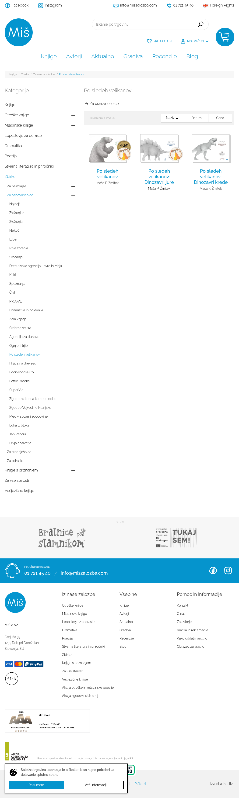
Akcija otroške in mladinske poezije (88, 687)
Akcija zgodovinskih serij (80, 696)
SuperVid (16, 390)
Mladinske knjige (19, 125)
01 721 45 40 (37, 573)
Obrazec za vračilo (190, 646)
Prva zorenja (18, 248)
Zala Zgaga (18, 319)
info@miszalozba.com (84, 573)
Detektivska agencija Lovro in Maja (35, 266)
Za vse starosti (17, 480)
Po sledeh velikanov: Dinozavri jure (159, 176)
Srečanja (15, 257)
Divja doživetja (20, 443)
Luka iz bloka (19, 425)
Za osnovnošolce (44, 74)
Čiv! (12, 292)
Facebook (213, 570)
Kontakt (182, 605)
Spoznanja (17, 283)
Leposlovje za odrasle (23, 135)
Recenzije (164, 56)
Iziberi (13, 239)
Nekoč (14, 230)
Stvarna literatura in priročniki (29, 166)
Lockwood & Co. (21, 372)
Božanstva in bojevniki (26, 310)
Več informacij (95, 785)
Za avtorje (184, 622)
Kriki (12, 275)
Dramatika (13, 146)
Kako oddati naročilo (192, 638)
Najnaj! (14, 204)
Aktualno (102, 56)
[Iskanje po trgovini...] (142, 24)
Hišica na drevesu (22, 363)
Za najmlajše (16, 186)
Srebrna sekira (20, 328)
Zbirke (25, 74)
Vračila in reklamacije (192, 630)
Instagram (228, 570)
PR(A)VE (15, 301)
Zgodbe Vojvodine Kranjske (30, 407)
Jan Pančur (17, 434)
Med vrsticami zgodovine (28, 416)
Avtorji (74, 56)
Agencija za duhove (24, 337)
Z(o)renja (15, 222)
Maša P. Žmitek (107, 183)
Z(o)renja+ (16, 213)
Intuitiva (222, 784)
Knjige (49, 56)
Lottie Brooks (19, 381)
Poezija (11, 156)
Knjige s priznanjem (21, 470)
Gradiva (133, 56)
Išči (200, 24)
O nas (181, 614)
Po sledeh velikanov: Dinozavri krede (211, 176)
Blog (192, 56)
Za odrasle (15, 461)
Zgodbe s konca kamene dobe (32, 399)
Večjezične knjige (19, 490)
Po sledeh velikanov (71, 74)
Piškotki (140, 784)
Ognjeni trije (18, 345)
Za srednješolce (19, 452)
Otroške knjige (17, 115)
